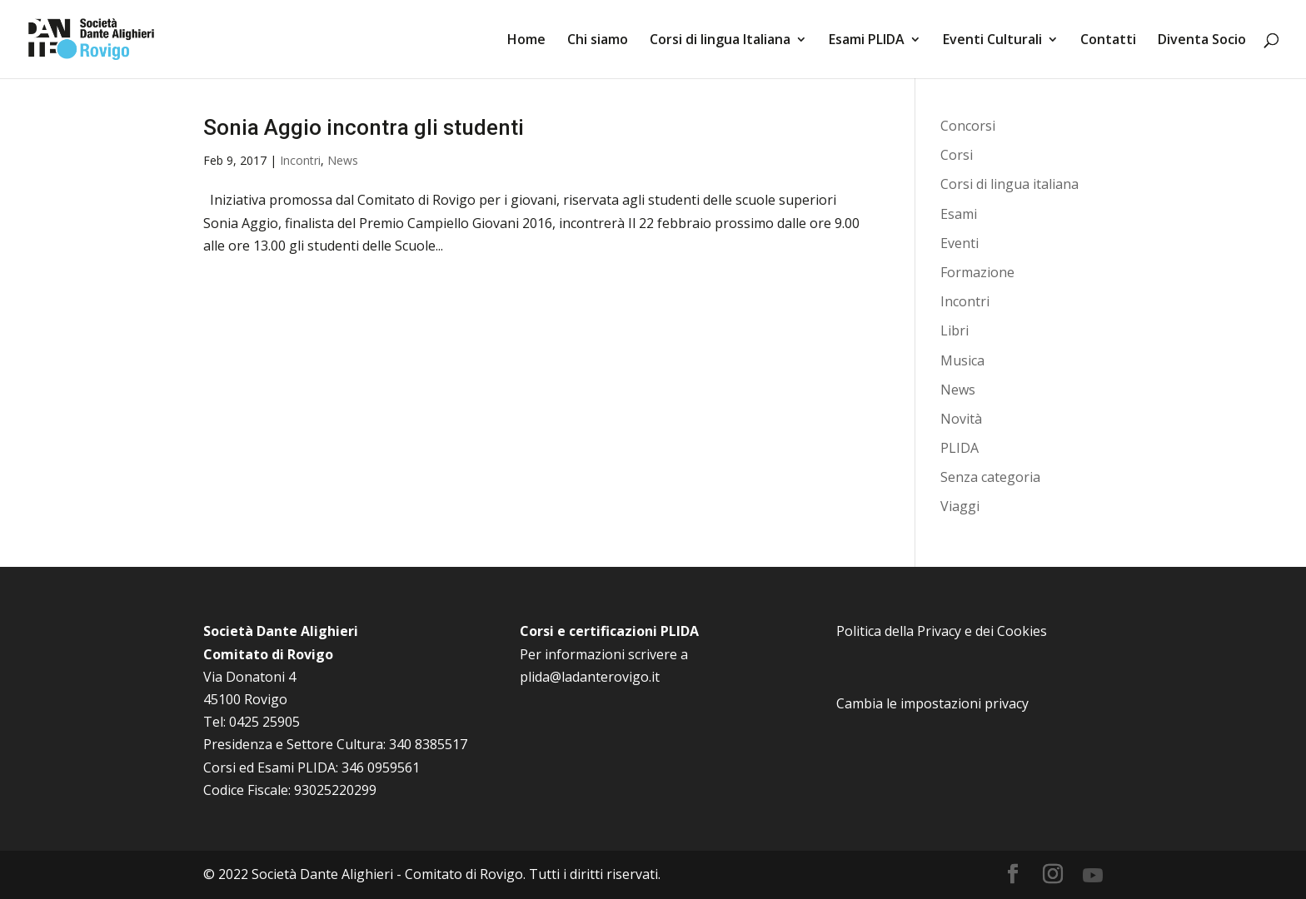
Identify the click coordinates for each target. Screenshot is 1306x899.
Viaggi (960, 506)
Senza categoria (990, 477)
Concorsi (967, 126)
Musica (962, 360)
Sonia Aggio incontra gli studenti (363, 127)
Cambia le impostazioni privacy (932, 703)
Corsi (956, 155)
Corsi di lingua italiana (1009, 184)
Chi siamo (597, 40)
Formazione (977, 272)
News (342, 160)
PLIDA (959, 448)
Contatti (1108, 40)
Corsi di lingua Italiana (720, 40)
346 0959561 (380, 767)
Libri (954, 330)
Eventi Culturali (992, 40)
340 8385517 (428, 744)
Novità (961, 419)
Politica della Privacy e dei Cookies (941, 631)
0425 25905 (264, 722)
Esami (958, 214)
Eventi (959, 243)
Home (526, 40)
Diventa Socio (1202, 40)
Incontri (300, 160)
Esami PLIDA (867, 40)
